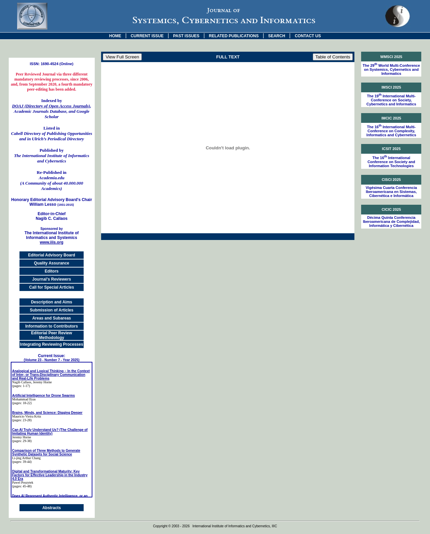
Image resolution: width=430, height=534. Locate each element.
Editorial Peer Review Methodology (51, 335)
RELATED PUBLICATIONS (234, 36)
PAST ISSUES (186, 36)
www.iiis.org (51, 242)
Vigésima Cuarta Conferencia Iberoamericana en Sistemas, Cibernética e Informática (391, 192)
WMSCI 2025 (391, 57)
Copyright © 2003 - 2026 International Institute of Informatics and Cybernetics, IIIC (215, 526)
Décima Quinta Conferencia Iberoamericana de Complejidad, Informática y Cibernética (391, 221)
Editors (51, 271)
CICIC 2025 (391, 209)
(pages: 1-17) (21, 386)
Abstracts (51, 507)
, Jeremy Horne (41, 382)
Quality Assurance (51, 263)
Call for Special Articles (51, 287)
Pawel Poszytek (22, 482)
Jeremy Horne (21, 437)
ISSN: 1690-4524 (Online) (52, 64)
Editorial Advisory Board (51, 255)
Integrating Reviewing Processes (51, 344)
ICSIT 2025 (391, 149)
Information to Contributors (51, 326)
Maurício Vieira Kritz (26, 416)
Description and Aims (51, 302)
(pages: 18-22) (22, 403)
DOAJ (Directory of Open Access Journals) (51, 105)
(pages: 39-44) (22, 462)
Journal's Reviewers (51, 279)
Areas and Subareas (51, 318)
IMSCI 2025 (391, 87)
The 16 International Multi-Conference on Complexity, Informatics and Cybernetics (391, 131)
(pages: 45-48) (22, 486)
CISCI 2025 (391, 180)
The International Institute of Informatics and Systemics (52, 233)
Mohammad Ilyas (24, 399)
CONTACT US (308, 36)
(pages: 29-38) (22, 441)
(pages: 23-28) (22, 420)
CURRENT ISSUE (147, 36)
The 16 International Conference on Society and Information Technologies (391, 162)
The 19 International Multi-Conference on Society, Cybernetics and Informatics (391, 100)
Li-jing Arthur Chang (26, 458)
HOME (115, 36)
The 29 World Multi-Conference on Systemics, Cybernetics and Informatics (391, 69)
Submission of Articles (52, 310)
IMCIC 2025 (391, 118)
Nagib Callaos (21, 382)
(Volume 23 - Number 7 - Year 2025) (52, 360)
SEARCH (276, 36)
